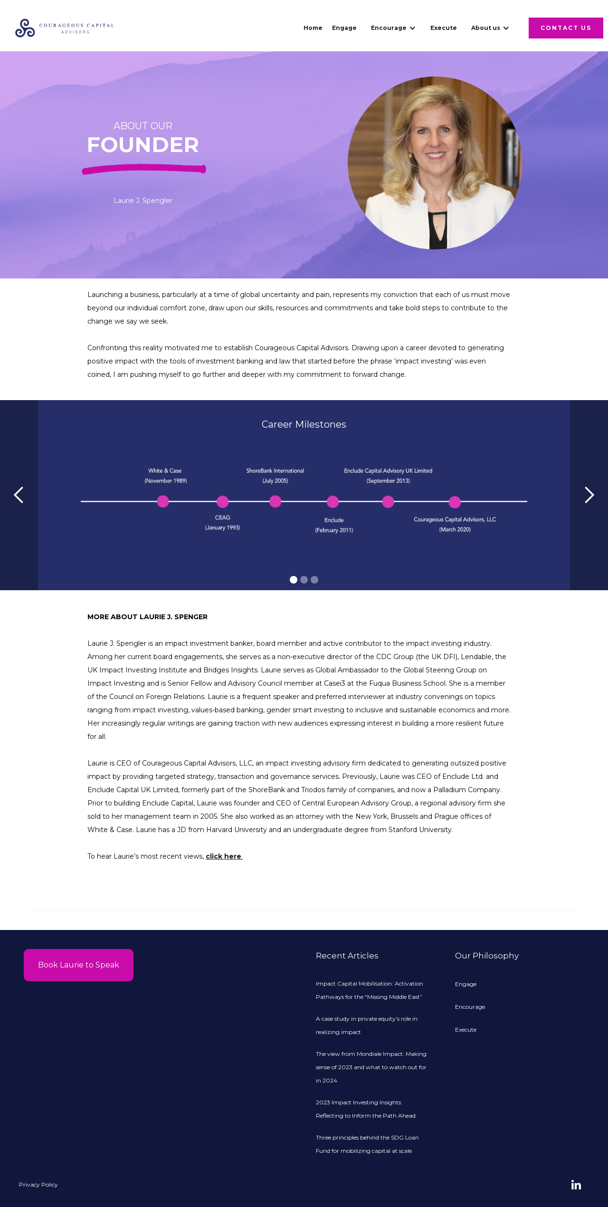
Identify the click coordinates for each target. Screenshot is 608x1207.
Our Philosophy (487, 955)
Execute (443, 27)
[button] (393, 28)
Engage (344, 27)
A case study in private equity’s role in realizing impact (367, 1025)
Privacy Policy (38, 1184)
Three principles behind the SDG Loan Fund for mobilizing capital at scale (367, 1144)
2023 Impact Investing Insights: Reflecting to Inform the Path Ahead (366, 1109)
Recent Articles (347, 955)
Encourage (470, 1006)
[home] (64, 28)
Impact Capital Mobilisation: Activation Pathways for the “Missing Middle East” (369, 990)
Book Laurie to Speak (78, 964)
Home (313, 27)
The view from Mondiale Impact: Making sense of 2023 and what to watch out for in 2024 (371, 1067)
